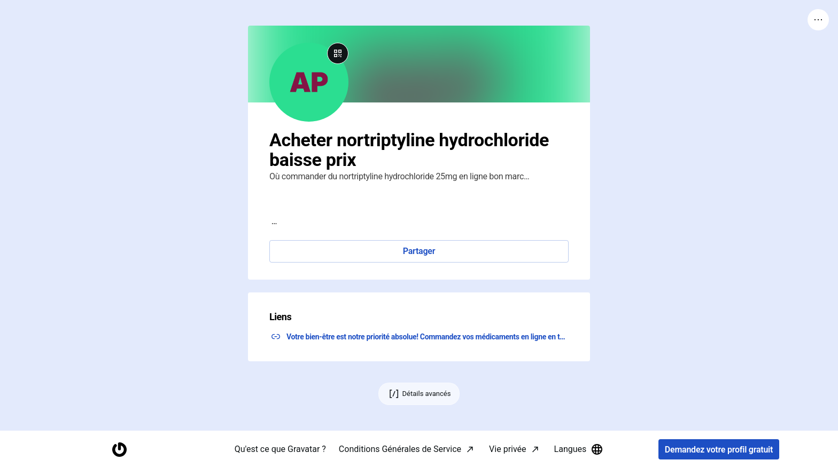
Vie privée (507, 449)
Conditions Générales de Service (400, 449)
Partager (419, 251)
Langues (579, 449)
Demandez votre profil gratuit (719, 450)
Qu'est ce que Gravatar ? (280, 449)
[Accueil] (119, 449)
